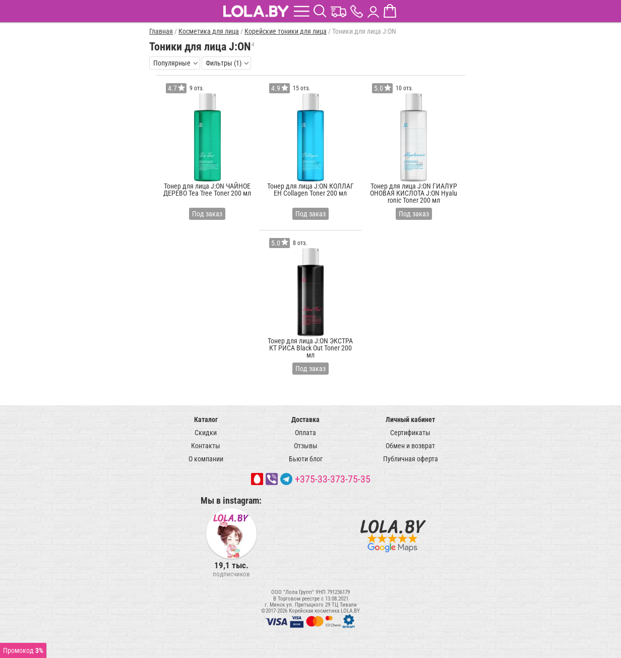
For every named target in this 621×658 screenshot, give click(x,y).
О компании (206, 459)
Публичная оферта (410, 459)
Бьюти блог (306, 459)
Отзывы (306, 446)
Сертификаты (410, 433)
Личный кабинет (410, 419)
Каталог (206, 419)
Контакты (205, 446)
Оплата (305, 433)
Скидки (206, 433)
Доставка (305, 419)
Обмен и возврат (410, 446)
